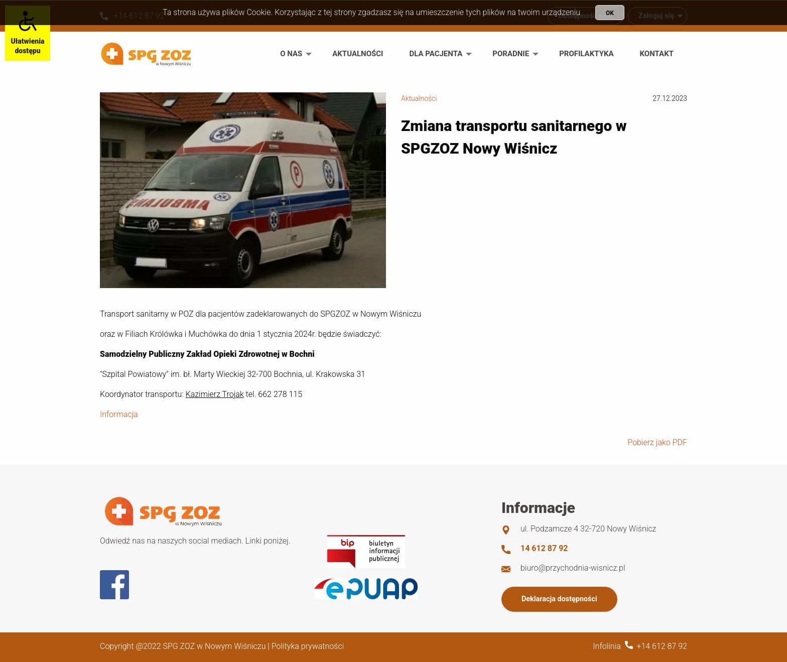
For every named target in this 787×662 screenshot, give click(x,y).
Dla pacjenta (435, 53)
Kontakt (657, 53)
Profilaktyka (586, 53)
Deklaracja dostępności (559, 599)
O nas (291, 53)
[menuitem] (293, 54)
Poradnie (510, 53)
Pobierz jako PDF (657, 442)
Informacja (119, 414)
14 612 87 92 (544, 548)
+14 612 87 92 (661, 646)
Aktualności (357, 53)
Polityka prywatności (308, 646)
